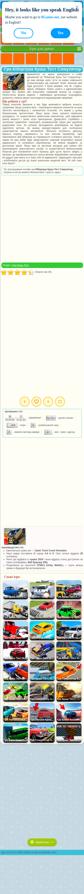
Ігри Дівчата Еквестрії (18, 59)
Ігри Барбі (43, 59)
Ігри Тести (56, 59)
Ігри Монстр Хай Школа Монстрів (68, 59)
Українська (42, 842)
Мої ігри (36, 401)
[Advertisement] (42, 219)
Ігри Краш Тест (20, 265)
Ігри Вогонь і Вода (31, 59)
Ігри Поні (6, 59)
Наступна (48, 401)
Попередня (24, 401)
